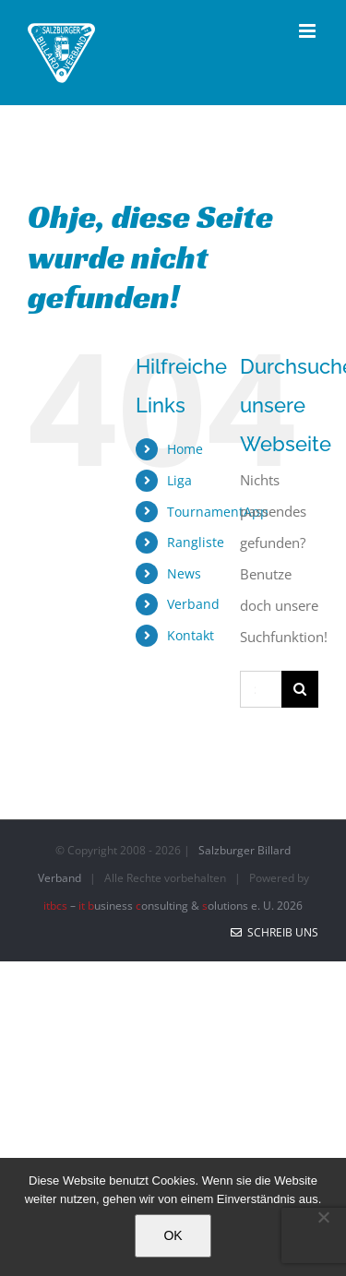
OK (172, 1235)
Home (185, 449)
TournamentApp (217, 511)
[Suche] (299, 689)
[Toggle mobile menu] (308, 31)
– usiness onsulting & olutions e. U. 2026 (173, 905)
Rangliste (195, 542)
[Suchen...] (260, 689)
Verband (193, 604)
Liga (179, 480)
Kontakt (190, 635)
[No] (323, 1217)
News (184, 573)
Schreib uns (274, 932)
